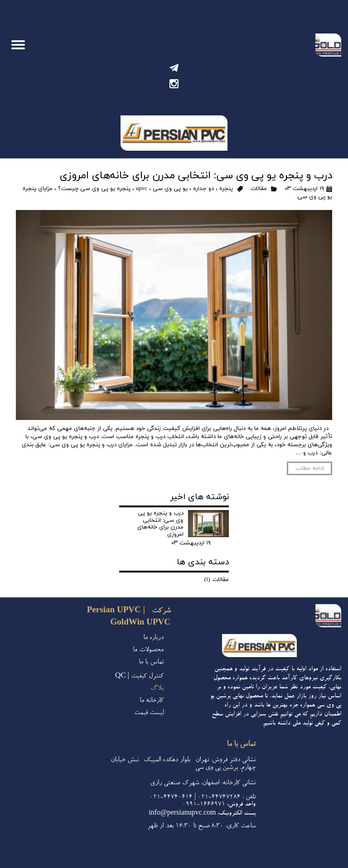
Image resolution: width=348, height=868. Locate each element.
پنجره (226, 189)
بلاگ (157, 688)
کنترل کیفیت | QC (139, 676)
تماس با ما (151, 662)
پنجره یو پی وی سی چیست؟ (94, 189)
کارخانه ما (152, 701)
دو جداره (203, 189)
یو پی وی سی (170, 189)
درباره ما (153, 638)
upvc (141, 189)
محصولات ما (148, 650)
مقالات (259, 189)
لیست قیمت (149, 713)
